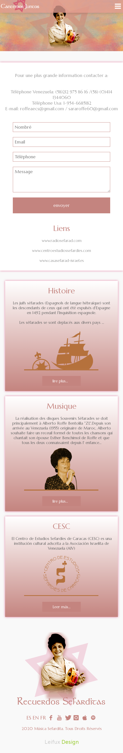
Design (70, 742)
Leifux (52, 742)
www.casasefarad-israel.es (61, 260)
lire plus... (60, 381)
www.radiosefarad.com (61, 240)
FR (43, 718)
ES (28, 718)
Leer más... (61, 606)
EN (36, 718)
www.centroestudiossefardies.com (61, 250)
